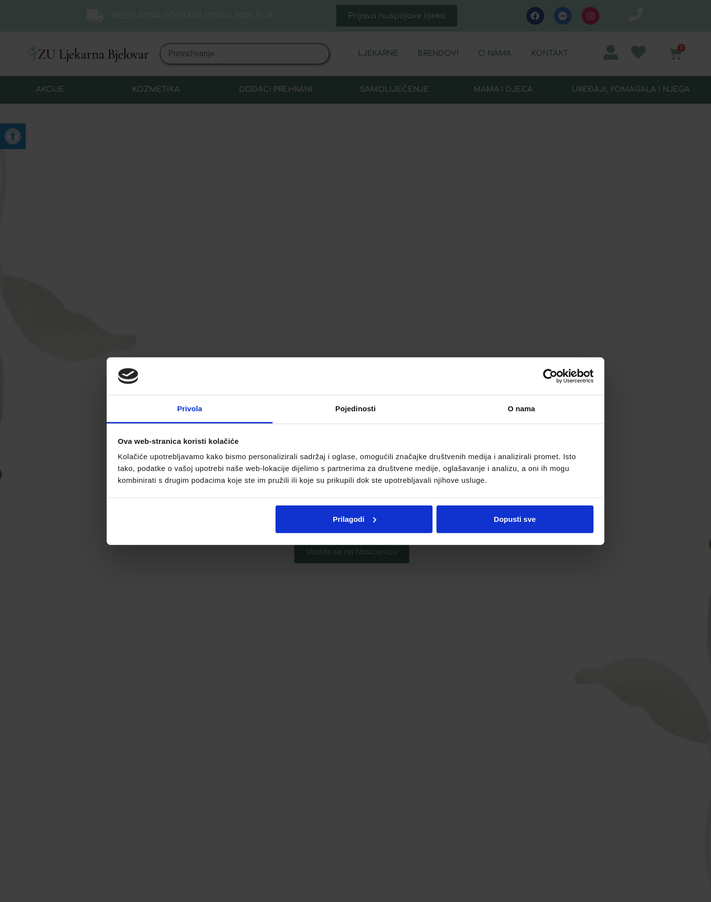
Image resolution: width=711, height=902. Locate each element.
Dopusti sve (515, 519)
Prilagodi (354, 519)
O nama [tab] (521, 408)
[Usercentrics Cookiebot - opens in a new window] (550, 376)
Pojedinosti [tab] (355, 408)
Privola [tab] (189, 408)
